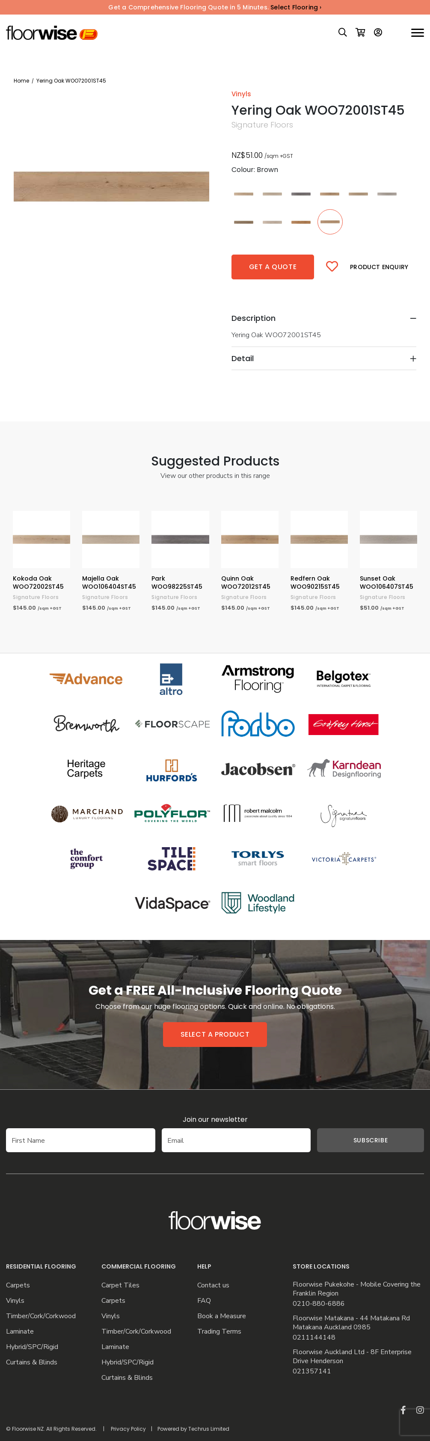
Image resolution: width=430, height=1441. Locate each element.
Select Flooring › (295, 7)
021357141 (312, 1371)
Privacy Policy (128, 1428)
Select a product (215, 1034)
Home (21, 80)
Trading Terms (219, 1331)
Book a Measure (221, 1316)
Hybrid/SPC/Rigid (32, 1347)
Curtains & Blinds (31, 1362)
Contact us (213, 1285)
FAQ (204, 1300)
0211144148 (314, 1337)
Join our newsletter (215, 1119)
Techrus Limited (208, 1428)
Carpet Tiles (120, 1285)
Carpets (18, 1285)
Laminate (20, 1331)
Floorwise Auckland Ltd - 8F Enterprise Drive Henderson (352, 1357)
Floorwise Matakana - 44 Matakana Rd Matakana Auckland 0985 (351, 1323)
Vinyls (15, 1300)
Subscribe (370, 1140)
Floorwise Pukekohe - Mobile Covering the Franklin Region (357, 1289)
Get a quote (273, 267)
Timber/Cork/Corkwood (41, 1316)
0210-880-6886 (319, 1303)
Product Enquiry (379, 267)
